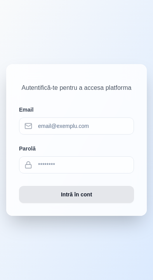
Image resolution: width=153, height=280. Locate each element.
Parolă (27, 148)
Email (26, 110)
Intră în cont (76, 194)
